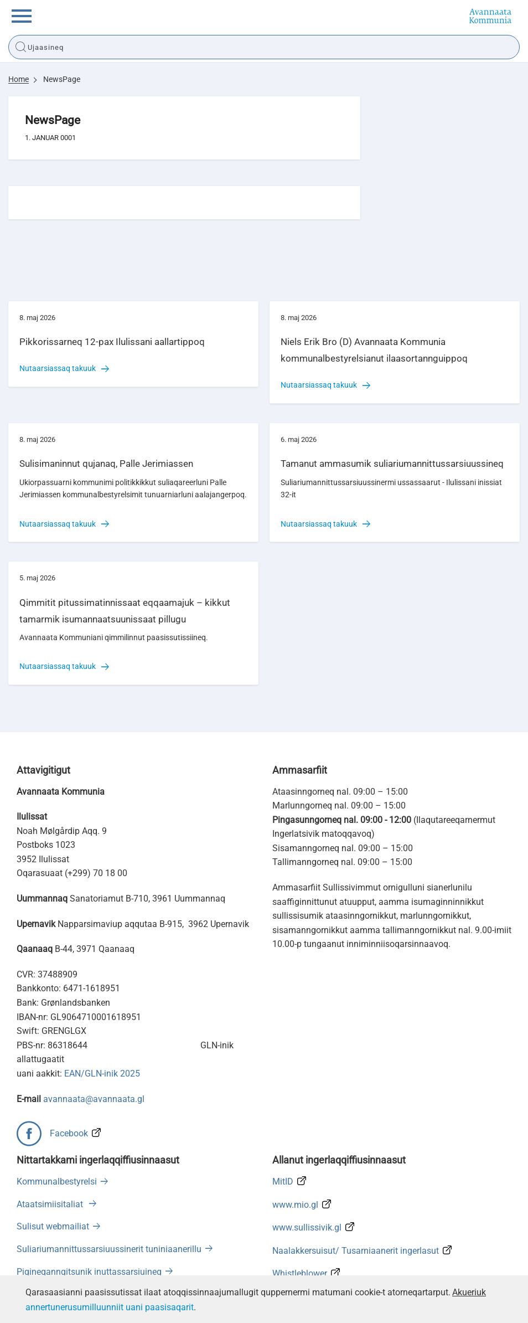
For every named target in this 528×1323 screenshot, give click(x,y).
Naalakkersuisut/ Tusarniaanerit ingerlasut (355, 1250)
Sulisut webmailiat (53, 1226)
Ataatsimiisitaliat (51, 1204)
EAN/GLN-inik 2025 (102, 1073)
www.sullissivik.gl (306, 1227)
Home (18, 79)
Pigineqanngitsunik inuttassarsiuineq (89, 1272)
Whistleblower (299, 1273)
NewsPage (61, 79)
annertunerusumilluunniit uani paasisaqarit (109, 1307)
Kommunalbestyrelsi (57, 1181)
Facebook (69, 1133)
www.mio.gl (295, 1205)
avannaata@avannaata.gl (93, 1099)
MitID (282, 1181)
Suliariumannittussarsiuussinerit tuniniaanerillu (109, 1249)
